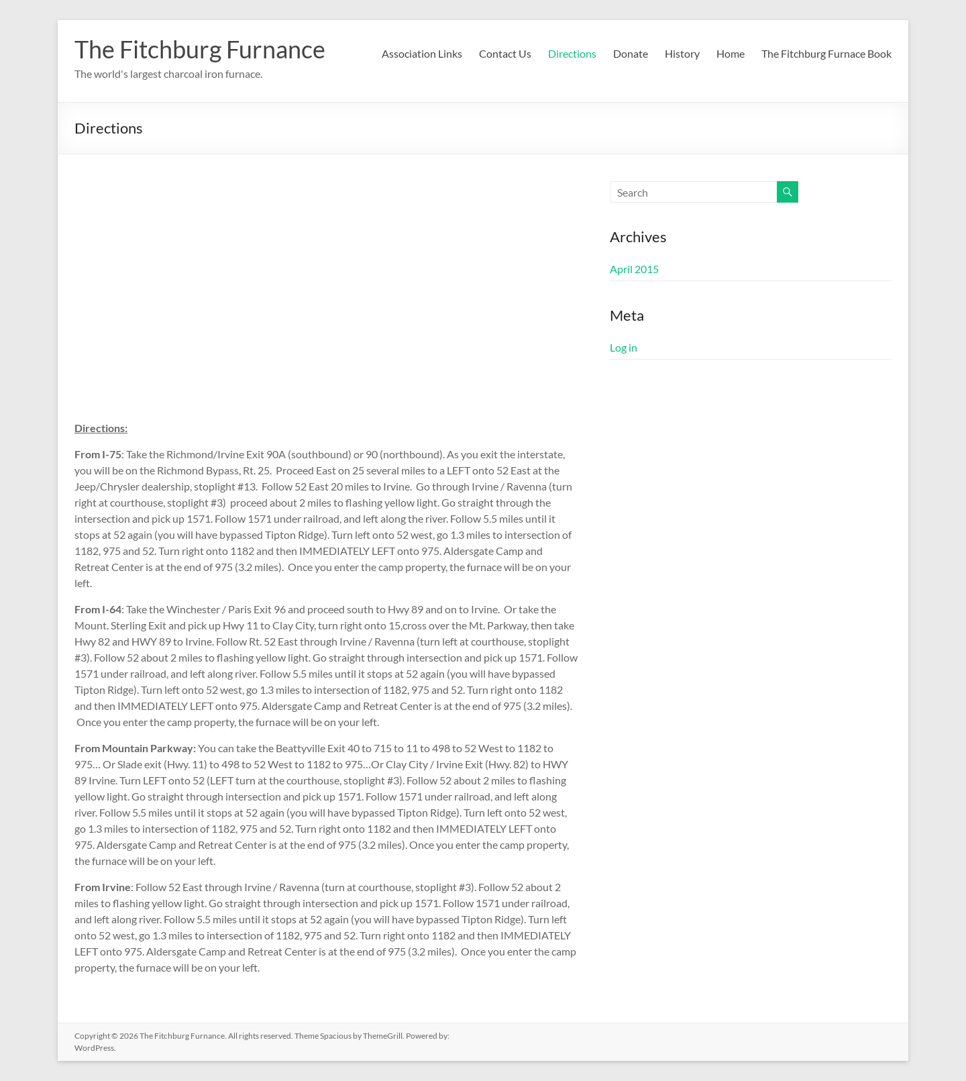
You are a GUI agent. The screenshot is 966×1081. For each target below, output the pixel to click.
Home (730, 53)
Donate (630, 53)
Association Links (422, 53)
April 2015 (634, 268)
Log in (623, 347)
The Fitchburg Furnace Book (826, 53)
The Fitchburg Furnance (199, 49)
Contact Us (505, 53)
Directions (572, 53)
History (682, 53)
